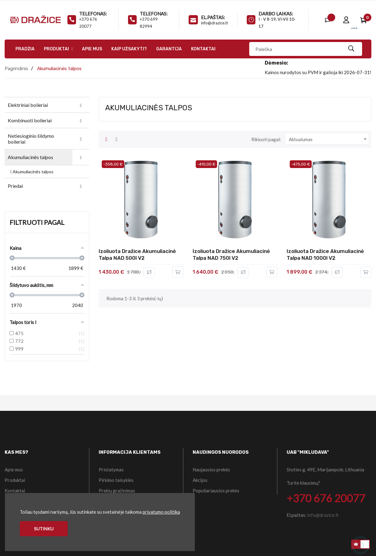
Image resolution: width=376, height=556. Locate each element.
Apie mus (14, 469)
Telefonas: (93, 13)
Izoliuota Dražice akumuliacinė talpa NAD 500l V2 (137, 254)
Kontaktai (15, 490)
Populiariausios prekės (216, 490)
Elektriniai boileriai (28, 105)
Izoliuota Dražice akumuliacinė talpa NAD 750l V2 (231, 254)
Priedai (15, 186)
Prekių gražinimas (117, 490)
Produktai (15, 480)
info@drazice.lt (214, 22)
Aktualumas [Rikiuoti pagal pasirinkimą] (328, 139)
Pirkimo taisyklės (116, 480)
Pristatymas (111, 469)
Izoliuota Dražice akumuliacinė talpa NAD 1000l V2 (325, 254)
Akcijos (200, 480)
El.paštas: (213, 17)
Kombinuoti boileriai (30, 120)
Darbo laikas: (275, 13)
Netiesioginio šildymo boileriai (31, 139)
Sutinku (43, 528)
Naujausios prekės (211, 469)
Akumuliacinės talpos (30, 157)
